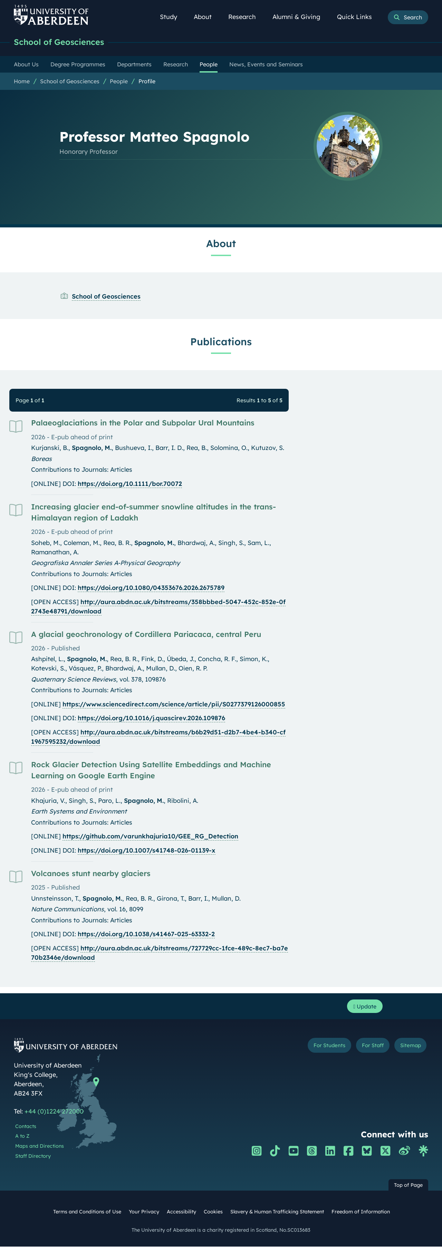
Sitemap (407, 1049)
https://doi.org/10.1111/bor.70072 (130, 484)
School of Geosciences (63, 42)
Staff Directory (33, 1158)
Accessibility (181, 1214)
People (119, 81)
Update (363, 1008)
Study (172, 17)
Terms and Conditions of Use (87, 1214)
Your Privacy (144, 1214)
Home (22, 81)
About (206, 17)
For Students (312, 1049)
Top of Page (408, 1187)
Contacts (25, 1129)
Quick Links (358, 17)
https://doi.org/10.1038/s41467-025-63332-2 (146, 935)
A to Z (22, 1138)
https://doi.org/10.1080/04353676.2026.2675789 (151, 588)
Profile (146, 81)
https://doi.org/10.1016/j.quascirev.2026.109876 (151, 719)
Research (245, 17)
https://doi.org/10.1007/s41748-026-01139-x (146, 851)
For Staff (363, 1049)
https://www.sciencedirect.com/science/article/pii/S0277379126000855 (174, 705)
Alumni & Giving (300, 17)
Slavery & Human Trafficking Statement (277, 1214)
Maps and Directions (39, 1148)
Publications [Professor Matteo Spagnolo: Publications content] (221, 342)
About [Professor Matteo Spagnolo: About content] (221, 244)
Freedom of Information (361, 1214)
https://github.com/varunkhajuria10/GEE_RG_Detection (150, 837)
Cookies (213, 1214)
